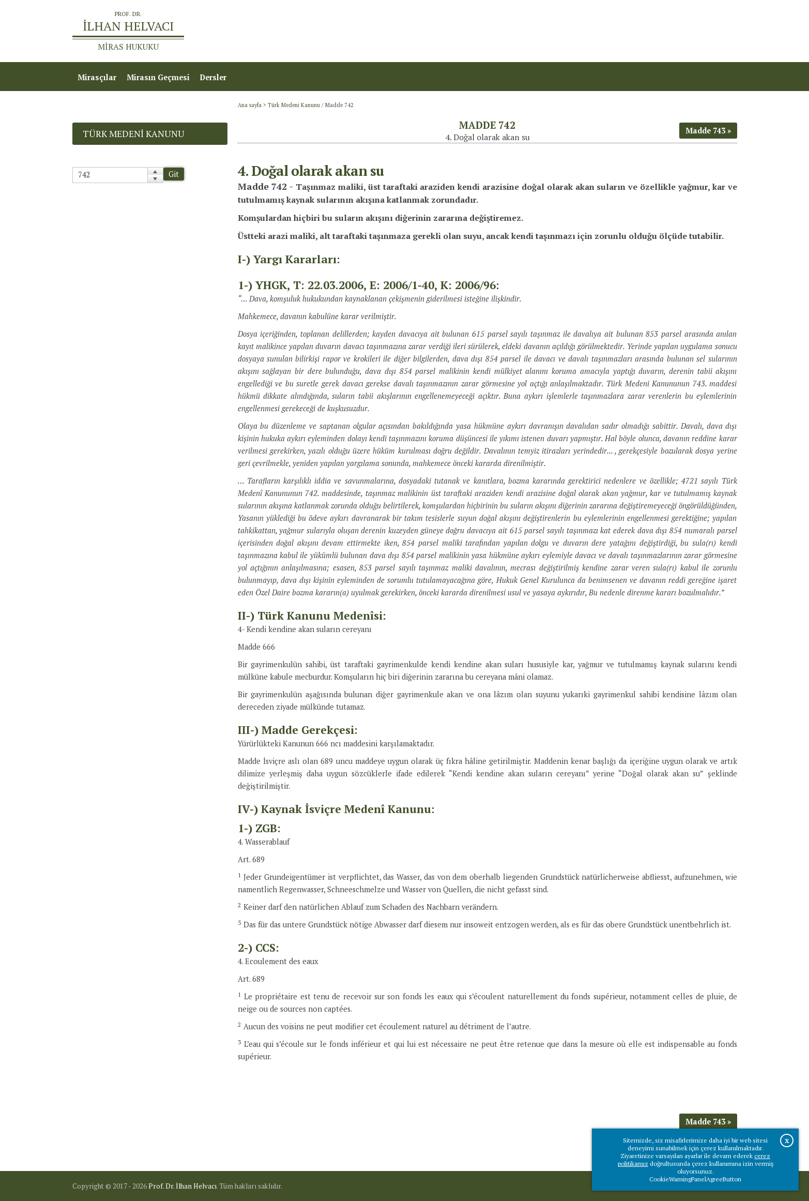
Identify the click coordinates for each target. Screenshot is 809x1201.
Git (174, 174)
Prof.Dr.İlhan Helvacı (655, 31)
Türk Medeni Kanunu (294, 105)
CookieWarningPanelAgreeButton (695, 1179)
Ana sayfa (587, 31)
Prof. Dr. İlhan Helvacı (182, 1186)
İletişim (718, 31)
